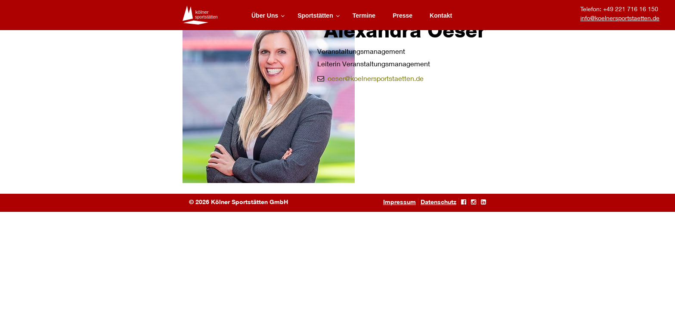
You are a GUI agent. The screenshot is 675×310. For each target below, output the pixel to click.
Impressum (399, 201)
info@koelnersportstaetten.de (620, 18)
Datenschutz (438, 201)
